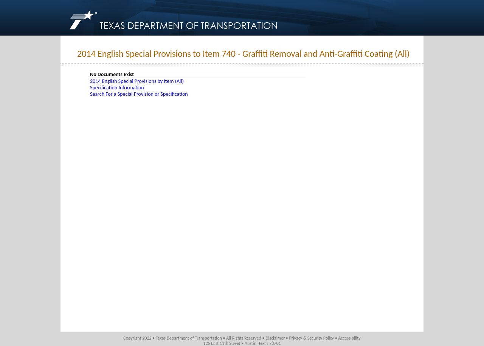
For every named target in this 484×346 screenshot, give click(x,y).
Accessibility (349, 338)
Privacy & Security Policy (311, 338)
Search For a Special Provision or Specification (139, 94)
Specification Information (117, 87)
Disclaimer (275, 338)
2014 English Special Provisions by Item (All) (137, 81)
